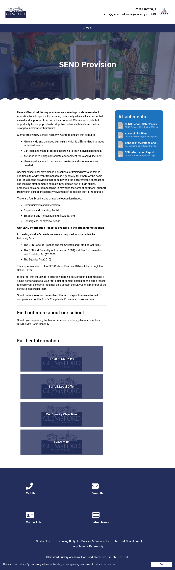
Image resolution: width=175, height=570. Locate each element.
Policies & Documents (95, 541)
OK (161, 564)
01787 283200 (145, 9)
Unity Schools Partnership (87, 546)
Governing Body (65, 541)
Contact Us (43, 541)
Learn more (109, 564)
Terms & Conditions (127, 541)
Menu (87, 28)
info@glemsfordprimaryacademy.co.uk (130, 14)
